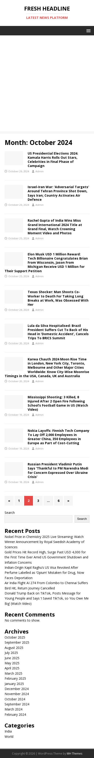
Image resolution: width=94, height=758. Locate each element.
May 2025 (12, 663)
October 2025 (15, 637)
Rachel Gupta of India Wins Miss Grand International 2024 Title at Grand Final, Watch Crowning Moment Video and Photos (55, 226)
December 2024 (17, 689)
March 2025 (13, 673)
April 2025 (12, 668)
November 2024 (17, 694)
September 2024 (17, 704)
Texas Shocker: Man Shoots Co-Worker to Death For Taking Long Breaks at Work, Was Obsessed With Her (58, 298)
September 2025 (17, 642)
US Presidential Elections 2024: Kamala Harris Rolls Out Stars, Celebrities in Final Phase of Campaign (53, 159)
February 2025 (15, 678)
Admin (39, 171)
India (8, 731)
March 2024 (13, 709)
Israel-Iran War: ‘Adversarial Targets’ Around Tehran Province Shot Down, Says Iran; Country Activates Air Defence (58, 193)
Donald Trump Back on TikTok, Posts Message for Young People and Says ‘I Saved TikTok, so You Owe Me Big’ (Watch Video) (47, 598)
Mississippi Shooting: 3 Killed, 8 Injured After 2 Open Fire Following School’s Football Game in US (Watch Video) (58, 403)
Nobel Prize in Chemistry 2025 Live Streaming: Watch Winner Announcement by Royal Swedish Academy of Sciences (44, 542)
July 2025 (11, 653)
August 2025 (14, 647)
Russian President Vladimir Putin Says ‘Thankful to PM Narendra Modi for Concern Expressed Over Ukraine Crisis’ (58, 470)
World (9, 736)
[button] (87, 30)
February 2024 (15, 714)
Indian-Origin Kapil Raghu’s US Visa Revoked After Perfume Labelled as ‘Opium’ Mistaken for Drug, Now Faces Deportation (44, 572)
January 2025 (14, 684)
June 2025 (12, 658)
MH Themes (74, 753)
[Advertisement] (47, 84)
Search (10, 512)
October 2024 (15, 699)
